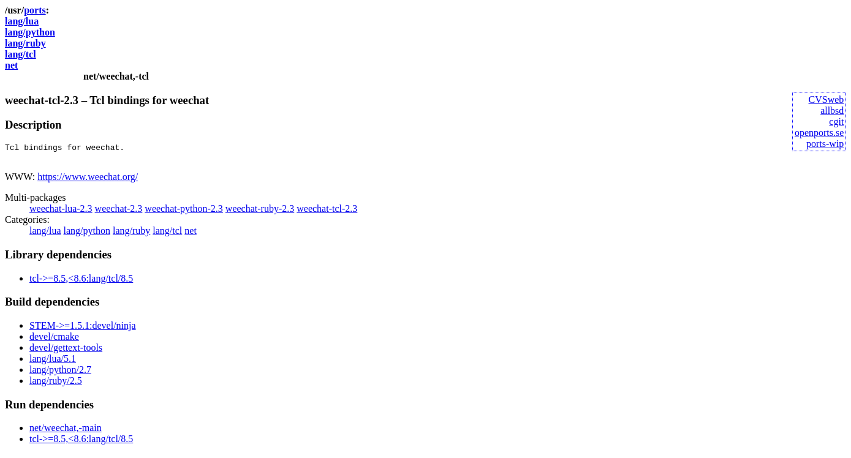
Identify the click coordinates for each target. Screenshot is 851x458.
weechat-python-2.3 (184, 212)
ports (35, 10)
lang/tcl (20, 54)
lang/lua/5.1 (52, 362)
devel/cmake (54, 340)
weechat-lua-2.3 (61, 212)
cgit (836, 121)
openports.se (819, 132)
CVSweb (826, 99)
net (11, 65)
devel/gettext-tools (65, 351)
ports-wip (825, 143)
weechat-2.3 (119, 212)
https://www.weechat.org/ (87, 180)
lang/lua (22, 21)
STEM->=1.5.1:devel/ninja (82, 329)
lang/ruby (25, 43)
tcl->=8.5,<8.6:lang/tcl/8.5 (81, 282)
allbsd (832, 110)
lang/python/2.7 (60, 373)
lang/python (30, 32)
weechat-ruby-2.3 (259, 212)
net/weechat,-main (65, 431)
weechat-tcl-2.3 (327, 212)
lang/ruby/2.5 (55, 384)
